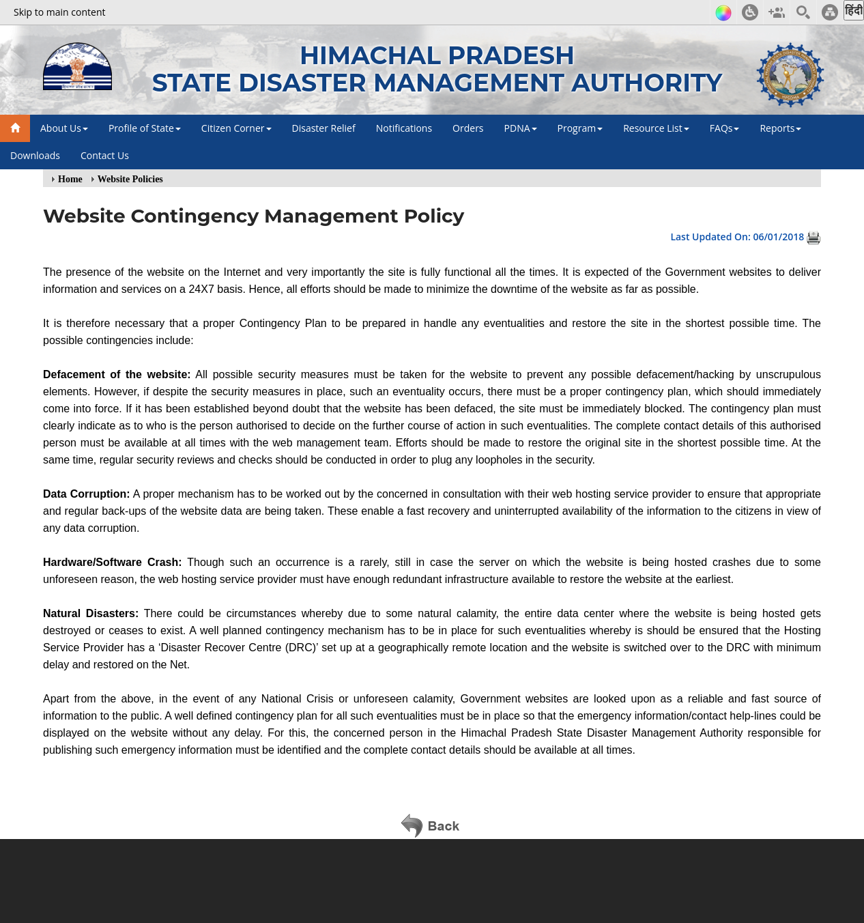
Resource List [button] (656, 128)
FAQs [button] (725, 128)
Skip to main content (59, 11)
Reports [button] (780, 128)
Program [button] (580, 128)
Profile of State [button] (145, 128)
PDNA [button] (520, 128)
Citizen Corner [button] (236, 128)
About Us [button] (64, 128)
